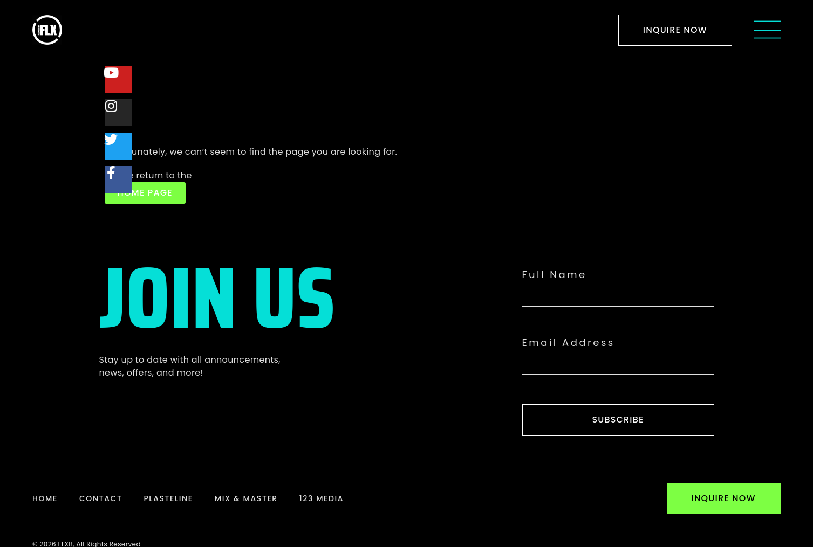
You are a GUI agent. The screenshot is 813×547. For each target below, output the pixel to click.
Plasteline (168, 498)
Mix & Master (246, 498)
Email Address (568, 342)
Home (45, 498)
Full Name (554, 274)
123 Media (321, 498)
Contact (100, 498)
